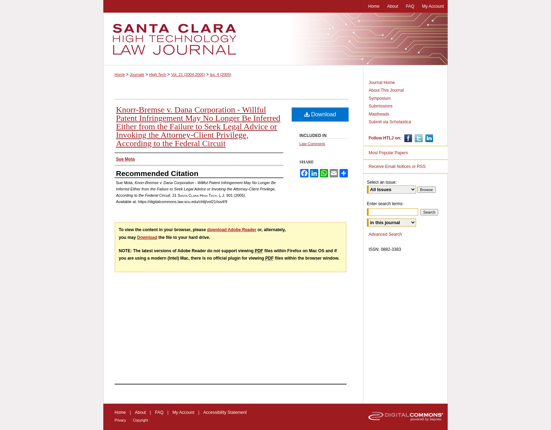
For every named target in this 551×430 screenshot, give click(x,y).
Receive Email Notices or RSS (397, 166)
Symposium (380, 98)
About (140, 412)
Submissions (381, 106)
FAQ (159, 412)
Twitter (418, 138)
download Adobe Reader (231, 229)
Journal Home (382, 82)
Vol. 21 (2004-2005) (188, 74)
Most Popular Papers (388, 152)
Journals (137, 74)
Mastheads (379, 114)
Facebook (407, 138)
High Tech (157, 74)
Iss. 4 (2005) (220, 74)
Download (320, 114)
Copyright (140, 420)
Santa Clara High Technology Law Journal (275, 39)
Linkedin (428, 138)
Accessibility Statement (225, 412)
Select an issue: (382, 182)
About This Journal (386, 90)
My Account (183, 412)
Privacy (120, 420)
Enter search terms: (385, 203)
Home (120, 74)
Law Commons (312, 144)
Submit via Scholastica (390, 121)
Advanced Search (385, 234)
